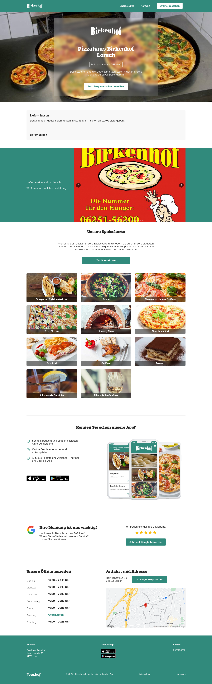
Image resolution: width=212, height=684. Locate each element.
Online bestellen (170, 5)
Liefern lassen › (39, 134)
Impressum (180, 674)
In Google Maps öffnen (149, 579)
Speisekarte (127, 5)
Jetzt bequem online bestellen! (106, 86)
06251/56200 (179, 650)
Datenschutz (144, 674)
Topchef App (107, 674)
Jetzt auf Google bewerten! (145, 542)
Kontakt (145, 5)
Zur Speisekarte (106, 260)
